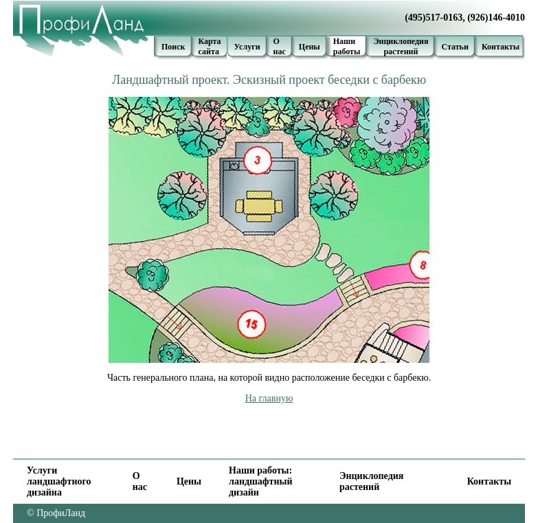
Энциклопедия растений (371, 481)
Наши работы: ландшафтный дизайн (260, 481)
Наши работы (347, 46)
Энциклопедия (400, 41)
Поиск (173, 47)
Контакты (500, 47)
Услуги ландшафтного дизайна (59, 481)
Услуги (247, 47)
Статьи (454, 47)
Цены (309, 47)
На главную (269, 398)
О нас (279, 46)
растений (400, 51)
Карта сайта (210, 46)
